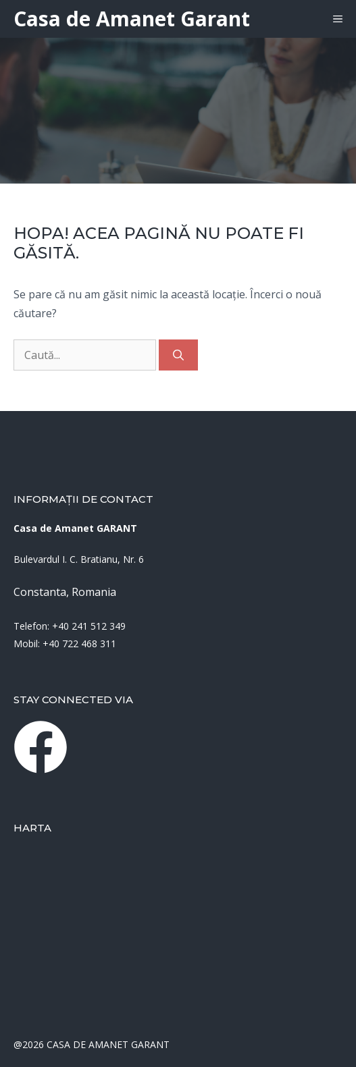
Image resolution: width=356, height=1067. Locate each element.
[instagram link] (41, 747)
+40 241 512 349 (89, 626)
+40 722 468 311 (79, 643)
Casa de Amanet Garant (132, 18)
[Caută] (178, 355)
